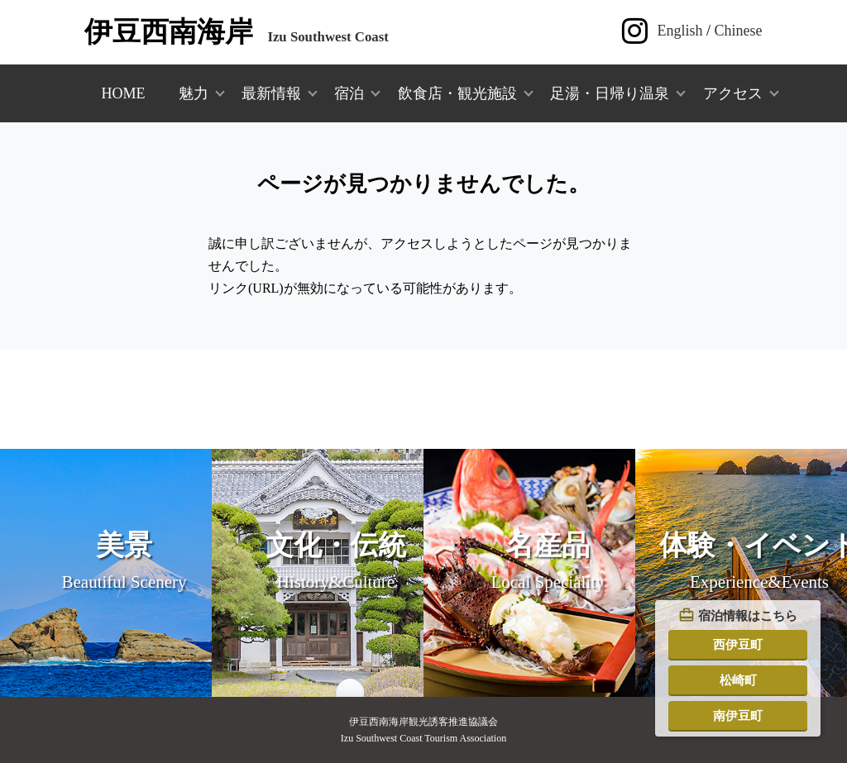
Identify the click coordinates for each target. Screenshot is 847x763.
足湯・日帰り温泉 (609, 93)
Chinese (739, 30)
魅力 (193, 93)
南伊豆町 (738, 715)
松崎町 (738, 680)
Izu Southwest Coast (236, 37)
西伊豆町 (738, 644)
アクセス (733, 93)
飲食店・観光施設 (457, 93)
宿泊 (349, 93)
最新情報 (271, 93)
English (680, 30)
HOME (123, 93)
